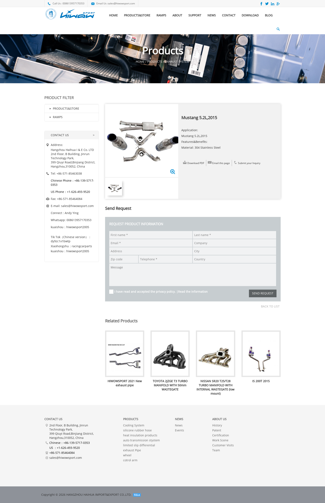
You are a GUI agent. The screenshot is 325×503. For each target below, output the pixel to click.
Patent (216, 430)
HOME (113, 15)
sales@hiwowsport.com (121, 3)
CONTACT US (60, 135)
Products (154, 62)
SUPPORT (194, 15)
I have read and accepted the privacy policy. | (161, 292)
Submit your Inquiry (246, 162)
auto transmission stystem (141, 440)
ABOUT (177, 15)
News (179, 425)
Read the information (193, 292)
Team (216, 450)
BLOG (269, 15)
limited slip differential (139, 445)
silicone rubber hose (137, 430)
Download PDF (193, 162)
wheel (127, 455)
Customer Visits (223, 445)
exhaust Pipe (132, 450)
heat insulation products (140, 435)
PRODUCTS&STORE (137, 15)
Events (179, 430)
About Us (219, 419)
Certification (220, 435)
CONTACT (228, 15)
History (217, 425)
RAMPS (161, 15)
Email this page (218, 162)
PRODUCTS (130, 419)
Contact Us (53, 419)
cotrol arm (130, 460)
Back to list (270, 306)
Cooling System (133, 425)
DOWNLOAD (250, 15)
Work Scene (220, 440)
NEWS (211, 15)
